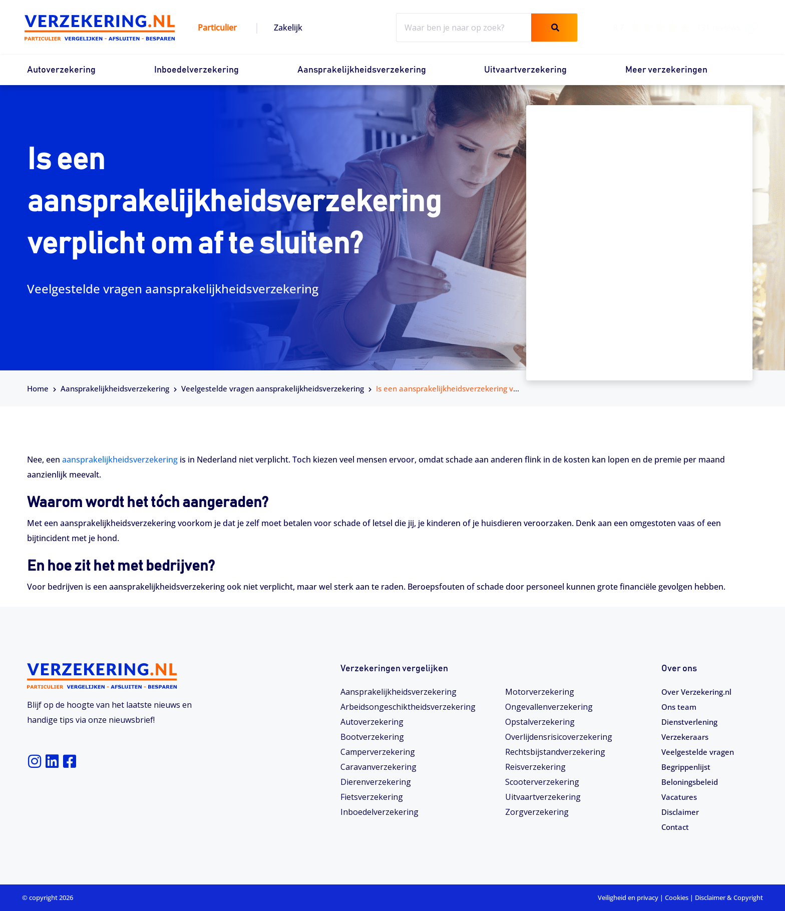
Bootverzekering (372, 736)
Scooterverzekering (542, 781)
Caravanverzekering (378, 766)
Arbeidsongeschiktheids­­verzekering (408, 706)
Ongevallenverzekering (549, 706)
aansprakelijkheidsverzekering (120, 459)
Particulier (217, 27)
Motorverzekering (539, 691)
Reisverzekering (535, 766)
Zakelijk (288, 27)
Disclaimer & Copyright (729, 897)
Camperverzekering (377, 751)
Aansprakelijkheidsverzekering (361, 70)
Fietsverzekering (371, 796)
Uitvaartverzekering (525, 70)
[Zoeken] (554, 28)
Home (38, 388)
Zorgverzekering (537, 811)
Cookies (676, 897)
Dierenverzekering (375, 781)
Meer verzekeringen (666, 70)
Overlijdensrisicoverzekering (558, 736)
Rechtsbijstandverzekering (555, 751)
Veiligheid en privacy (628, 897)
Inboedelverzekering (196, 70)
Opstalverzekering (540, 721)
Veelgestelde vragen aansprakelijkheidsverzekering (272, 388)
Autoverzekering (61, 70)
